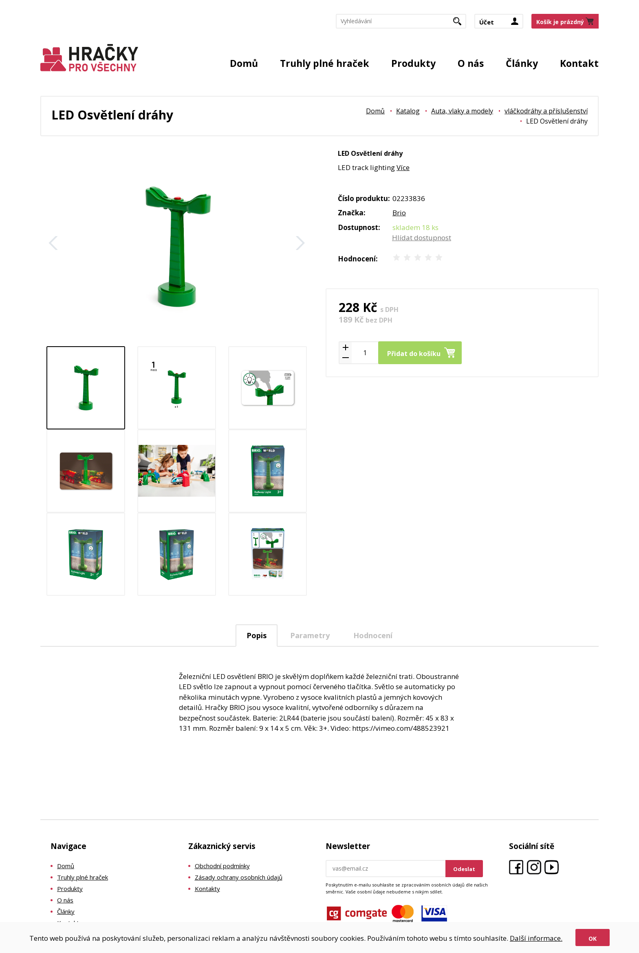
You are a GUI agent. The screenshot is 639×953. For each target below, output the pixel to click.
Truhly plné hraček (324, 63)
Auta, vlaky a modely (462, 110)
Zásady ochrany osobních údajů (238, 877)
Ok (592, 938)
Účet (486, 22)
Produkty (413, 63)
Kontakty (207, 888)
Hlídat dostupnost (421, 237)
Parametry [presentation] (310, 635)
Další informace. (536, 938)
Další (300, 243)
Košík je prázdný (560, 22)
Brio (399, 212)
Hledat (460, 23)
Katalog (408, 110)
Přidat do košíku (414, 353)
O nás (471, 63)
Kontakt (579, 63)
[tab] (257, 635)
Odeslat (464, 869)
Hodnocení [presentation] (372, 635)
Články (522, 63)
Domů (244, 63)
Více (403, 167)
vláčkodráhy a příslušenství (546, 110)
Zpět (53, 243)
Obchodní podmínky (222, 866)
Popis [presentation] (257, 635)
